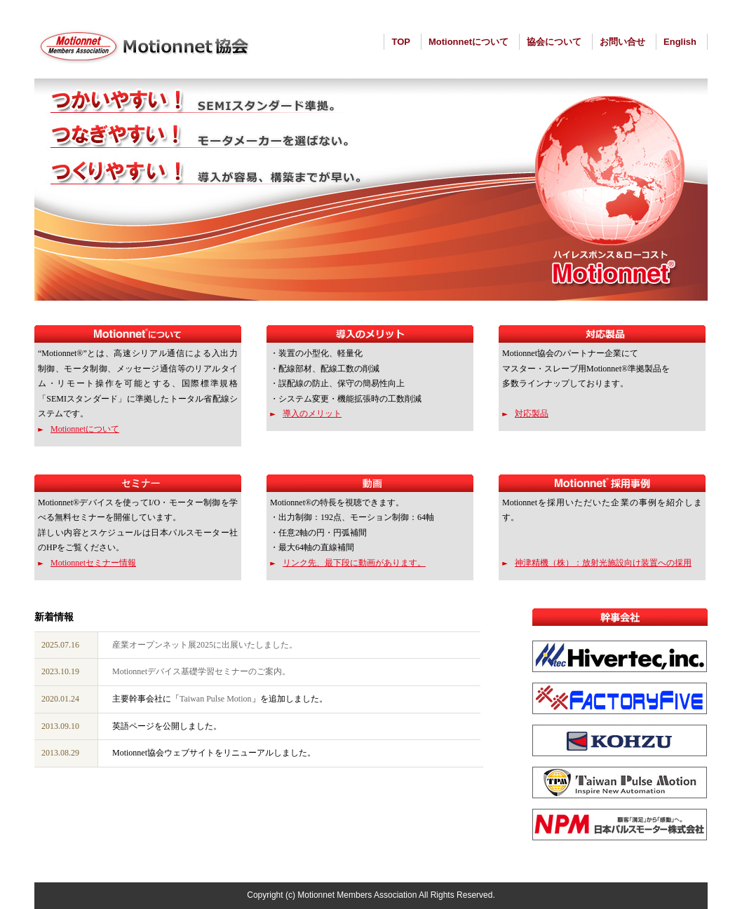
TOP (400, 41)
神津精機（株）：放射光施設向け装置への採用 (603, 563)
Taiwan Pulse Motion (216, 699)
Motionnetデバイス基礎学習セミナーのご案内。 (201, 671)
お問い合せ (622, 41)
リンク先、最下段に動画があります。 (354, 563)
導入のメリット (312, 413)
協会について (554, 41)
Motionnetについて (468, 41)
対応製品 (531, 413)
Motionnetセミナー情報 (93, 563)
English (679, 41)
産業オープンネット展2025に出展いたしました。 (204, 645)
